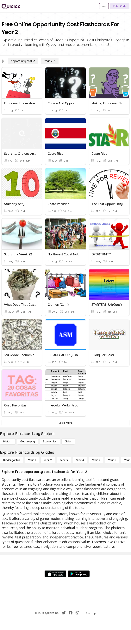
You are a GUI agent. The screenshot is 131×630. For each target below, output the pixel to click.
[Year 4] (80, 460)
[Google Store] (79, 574)
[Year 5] (96, 460)
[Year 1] (32, 460)
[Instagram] (77, 613)
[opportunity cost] (23, 61)
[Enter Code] (119, 6)
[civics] (68, 441)
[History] (8, 441)
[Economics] (50, 441)
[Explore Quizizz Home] (11, 6)
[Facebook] (70, 613)
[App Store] (55, 574)
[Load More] (65, 423)
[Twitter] (64, 613)
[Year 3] (64, 460)
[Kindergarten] (11, 460)
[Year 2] (50, 61)
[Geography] (27, 441)
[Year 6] (112, 460)
